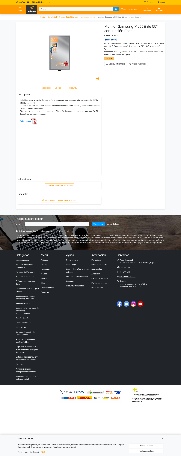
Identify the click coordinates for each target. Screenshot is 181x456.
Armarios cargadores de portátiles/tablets (25, 340)
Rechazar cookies (146, 451)
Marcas (44, 274)
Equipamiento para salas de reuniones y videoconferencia (27, 311)
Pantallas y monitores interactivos (24, 266)
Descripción (46, 88)
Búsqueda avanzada (129, 9)
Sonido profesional (23, 323)
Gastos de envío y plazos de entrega (77, 270)
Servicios (19, 364)
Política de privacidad (66, 231)
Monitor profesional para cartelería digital (26, 377)
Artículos (44, 260)
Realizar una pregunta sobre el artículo (59, 200)
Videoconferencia (23, 303)
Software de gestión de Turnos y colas (25, 333)
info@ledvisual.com (41, 2)
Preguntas (73, 88)
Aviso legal (95, 274)
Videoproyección (22, 260)
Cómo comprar (72, 260)
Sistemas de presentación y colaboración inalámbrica (27, 358)
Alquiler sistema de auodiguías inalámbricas (26, 370)
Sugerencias (96, 269)
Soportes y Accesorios (25, 277)
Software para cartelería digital (25, 282)
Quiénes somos (47, 288)
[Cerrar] (162, 438)
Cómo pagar (71, 265)
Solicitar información (115, 64)
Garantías (70, 281)
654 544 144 (22, 2)
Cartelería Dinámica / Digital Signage (27, 290)
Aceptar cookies (146, 446)
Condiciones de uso (45, 231)
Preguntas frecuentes (75, 286)
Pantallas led (21, 327)
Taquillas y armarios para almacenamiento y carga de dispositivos (27, 349)
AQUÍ (43, 452)
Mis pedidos (96, 260)
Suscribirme (98, 224)
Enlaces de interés (99, 265)
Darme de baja (113, 224)
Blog (43, 283)
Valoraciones (60, 88)
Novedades (45, 269)
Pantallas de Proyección (26, 272)
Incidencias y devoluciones (77, 277)
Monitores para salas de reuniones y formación (25, 297)
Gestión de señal (23, 318)
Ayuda (161, 2)
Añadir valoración (137, 64)
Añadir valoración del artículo (59, 186)
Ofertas (44, 265)
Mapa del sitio (97, 288)
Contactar (149, 2)
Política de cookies (99, 283)
